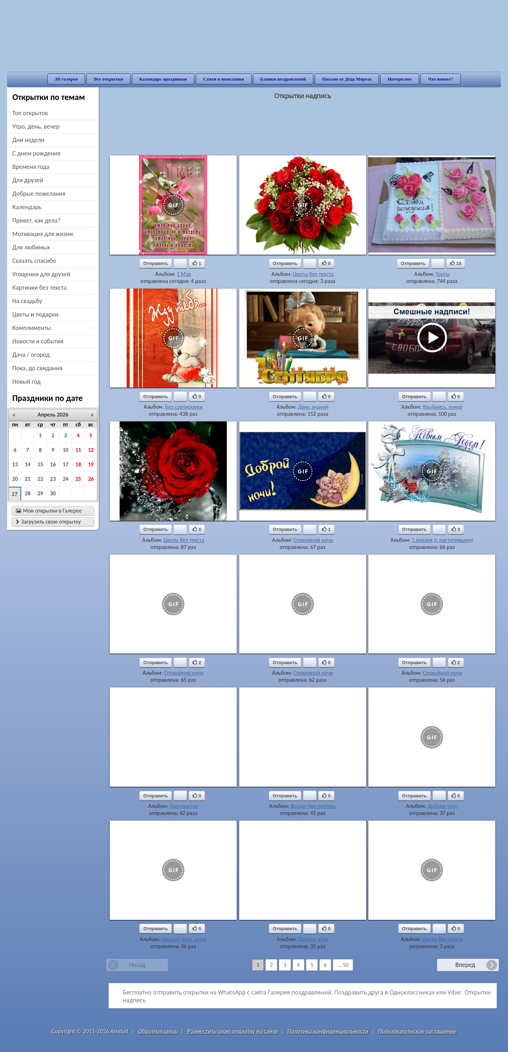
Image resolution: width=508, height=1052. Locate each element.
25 (78, 478)
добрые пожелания (38, 193)
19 (90, 464)
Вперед (465, 965)
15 (40, 464)
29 (40, 493)
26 (90, 478)
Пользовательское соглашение (417, 1031)
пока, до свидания (37, 368)
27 (14, 494)
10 (65, 450)
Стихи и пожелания (223, 79)
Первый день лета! (183, 939)
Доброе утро (443, 806)
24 (65, 478)
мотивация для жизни (42, 234)
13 (15, 464)
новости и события (38, 341)
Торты (443, 274)
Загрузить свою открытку (48, 521)
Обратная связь (158, 1031)
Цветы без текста (313, 274)
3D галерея (66, 79)
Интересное (400, 79)
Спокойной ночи (313, 540)
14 (27, 464)
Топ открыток (30, 113)
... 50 (343, 965)
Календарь (27, 207)
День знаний (313, 406)
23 (53, 478)
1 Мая (184, 274)
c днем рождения (36, 153)
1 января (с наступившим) (442, 540)
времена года (30, 167)
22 (40, 478)
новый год (26, 381)
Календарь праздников (163, 79)
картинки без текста (39, 287)
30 (53, 493)
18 (78, 464)
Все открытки (108, 79)
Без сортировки (183, 406)
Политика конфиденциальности (328, 1031)
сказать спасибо (34, 261)
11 (78, 450)
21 (27, 478)
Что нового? (440, 79)
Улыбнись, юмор (442, 406)
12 (90, 450)
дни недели (28, 140)
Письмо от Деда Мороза (346, 79)
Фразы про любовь (313, 806)
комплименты (31, 328)
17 (65, 464)
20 (15, 478)
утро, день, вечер (36, 126)
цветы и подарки (35, 314)
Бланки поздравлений (283, 79)
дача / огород (31, 355)
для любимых (31, 247)
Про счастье (184, 806)
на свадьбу (27, 301)
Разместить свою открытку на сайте (232, 1031)
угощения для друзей (41, 274)
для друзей (27, 180)
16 (53, 464)
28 (27, 493)
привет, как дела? (36, 220)
